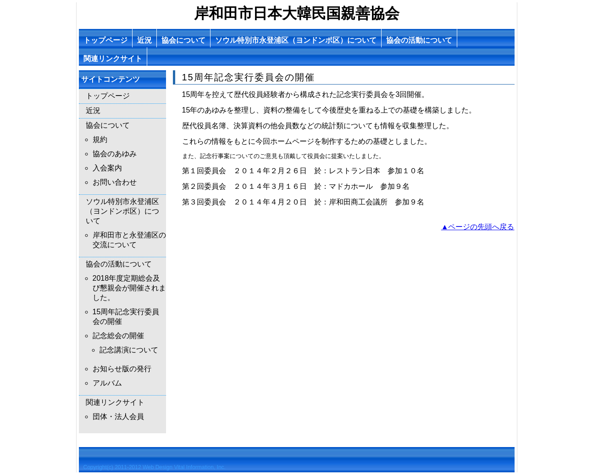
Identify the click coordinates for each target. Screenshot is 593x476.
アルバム (107, 383)
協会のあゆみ (115, 154)
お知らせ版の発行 (122, 369)
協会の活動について (419, 40)
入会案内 (107, 168)
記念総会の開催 (118, 336)
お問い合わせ (115, 182)
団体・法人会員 (118, 416)
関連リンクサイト (112, 58)
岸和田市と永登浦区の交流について (129, 240)
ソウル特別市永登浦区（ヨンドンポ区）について (296, 40)
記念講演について (129, 350)
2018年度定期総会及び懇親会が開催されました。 (129, 287)
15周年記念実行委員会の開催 (126, 316)
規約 (100, 139)
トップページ (105, 40)
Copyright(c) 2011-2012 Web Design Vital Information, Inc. (154, 467)
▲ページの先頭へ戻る (478, 227)
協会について (183, 40)
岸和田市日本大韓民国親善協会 (296, 13)
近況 (144, 40)
